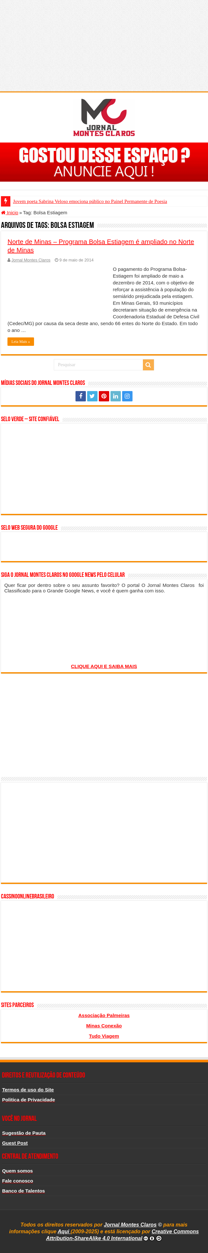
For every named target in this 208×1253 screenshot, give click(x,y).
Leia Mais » (20, 341)
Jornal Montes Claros (30, 260)
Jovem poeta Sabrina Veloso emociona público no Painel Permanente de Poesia (90, 201)
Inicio (9, 212)
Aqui (64, 1231)
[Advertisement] (104, 45)
